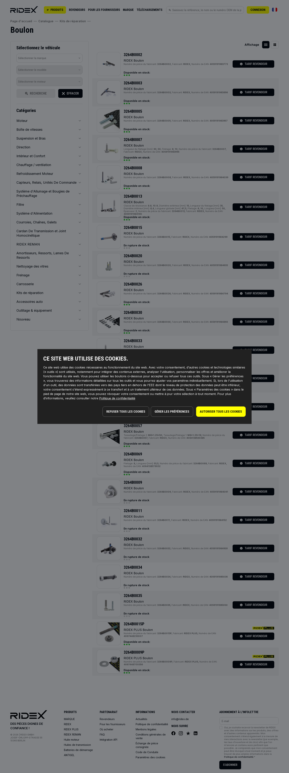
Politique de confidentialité (117, 399)
